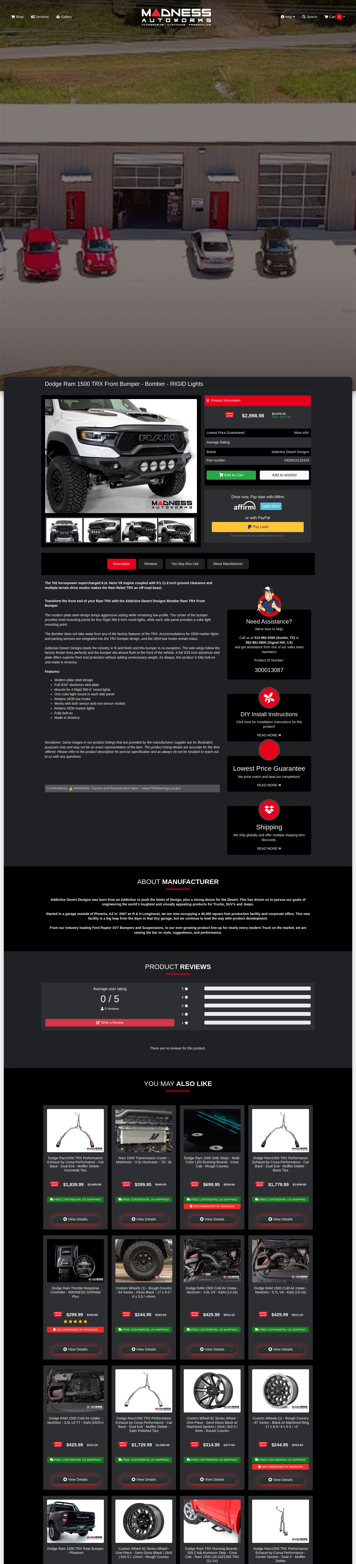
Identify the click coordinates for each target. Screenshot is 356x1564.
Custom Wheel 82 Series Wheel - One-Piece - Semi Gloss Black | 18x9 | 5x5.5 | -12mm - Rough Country (143, 1553)
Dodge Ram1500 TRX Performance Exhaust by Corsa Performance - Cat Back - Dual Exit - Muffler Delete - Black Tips (280, 1164)
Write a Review (110, 1022)
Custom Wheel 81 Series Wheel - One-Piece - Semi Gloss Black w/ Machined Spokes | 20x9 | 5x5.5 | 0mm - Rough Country (212, 1424)
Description (121, 564)
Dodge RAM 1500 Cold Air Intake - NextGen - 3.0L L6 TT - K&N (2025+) (75, 1420)
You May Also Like (185, 564)
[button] (191, 456)
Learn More (271, 506)
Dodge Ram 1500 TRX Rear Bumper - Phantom (75, 1551)
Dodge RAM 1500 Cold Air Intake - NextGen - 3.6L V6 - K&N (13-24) (212, 1290)
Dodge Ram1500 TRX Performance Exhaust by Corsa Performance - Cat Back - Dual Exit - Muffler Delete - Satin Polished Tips (144, 1424)
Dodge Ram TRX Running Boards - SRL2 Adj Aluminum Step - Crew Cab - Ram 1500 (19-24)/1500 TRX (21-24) (212, 1555)
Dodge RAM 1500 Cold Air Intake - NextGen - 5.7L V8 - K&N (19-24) (280, 1290)
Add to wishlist (284, 475)
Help (288, 17)
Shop (17, 17)
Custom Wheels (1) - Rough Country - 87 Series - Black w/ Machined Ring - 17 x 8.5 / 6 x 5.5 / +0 (280, 1422)
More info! (301, 433)
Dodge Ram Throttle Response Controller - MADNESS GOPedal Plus (75, 1292)
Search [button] (309, 17)
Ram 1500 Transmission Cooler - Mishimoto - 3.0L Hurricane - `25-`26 (144, 1160)
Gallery (64, 17)
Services (40, 17)
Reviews (150, 564)
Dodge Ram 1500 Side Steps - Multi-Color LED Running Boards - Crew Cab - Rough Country (212, 1162)
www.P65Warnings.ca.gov (161, 788)
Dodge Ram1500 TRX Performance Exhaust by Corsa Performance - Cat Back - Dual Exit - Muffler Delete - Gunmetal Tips (75, 1164)
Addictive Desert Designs (290, 452)
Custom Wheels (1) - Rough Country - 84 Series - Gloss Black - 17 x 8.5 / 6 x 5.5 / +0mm (144, 1292)
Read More (269, 785)
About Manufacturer (228, 564)
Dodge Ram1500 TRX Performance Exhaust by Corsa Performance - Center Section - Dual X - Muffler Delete (280, 1555)
